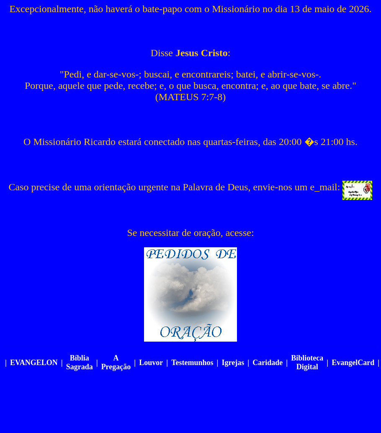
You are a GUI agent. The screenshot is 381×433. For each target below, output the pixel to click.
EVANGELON (34, 362)
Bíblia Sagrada (79, 362)
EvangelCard (353, 362)
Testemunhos (192, 362)
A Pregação (116, 362)
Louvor (151, 362)
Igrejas (233, 362)
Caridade (267, 362)
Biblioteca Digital (307, 362)
